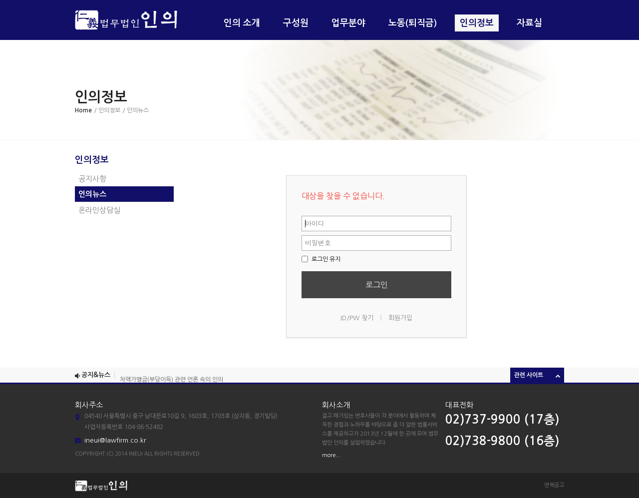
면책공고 (554, 485)
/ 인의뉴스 (135, 110)
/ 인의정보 (107, 110)
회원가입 (400, 318)
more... (331, 455)
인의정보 (477, 22)
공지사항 (92, 178)
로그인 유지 (321, 259)
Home (83, 110)
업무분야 (348, 22)
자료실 (529, 22)
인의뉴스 (92, 194)
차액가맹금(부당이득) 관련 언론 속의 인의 (171, 381)
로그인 (376, 285)
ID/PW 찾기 (356, 318)
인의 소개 (242, 22)
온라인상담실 (99, 210)
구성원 (296, 22)
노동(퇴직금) (412, 22)
